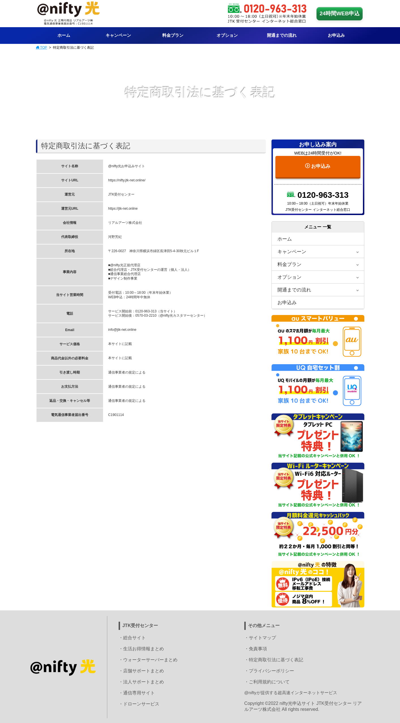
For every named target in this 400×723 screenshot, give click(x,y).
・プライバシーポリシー (269, 670)
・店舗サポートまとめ (141, 670)
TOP (41, 48)
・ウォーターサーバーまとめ (148, 659)
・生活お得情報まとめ (141, 647)
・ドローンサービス (139, 703)
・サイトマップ (260, 636)
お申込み (317, 164)
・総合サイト (132, 636)
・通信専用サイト (137, 692)
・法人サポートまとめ (141, 681)
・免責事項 (255, 647)
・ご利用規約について (267, 681)
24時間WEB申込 (340, 13)
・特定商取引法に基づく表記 (273, 659)
